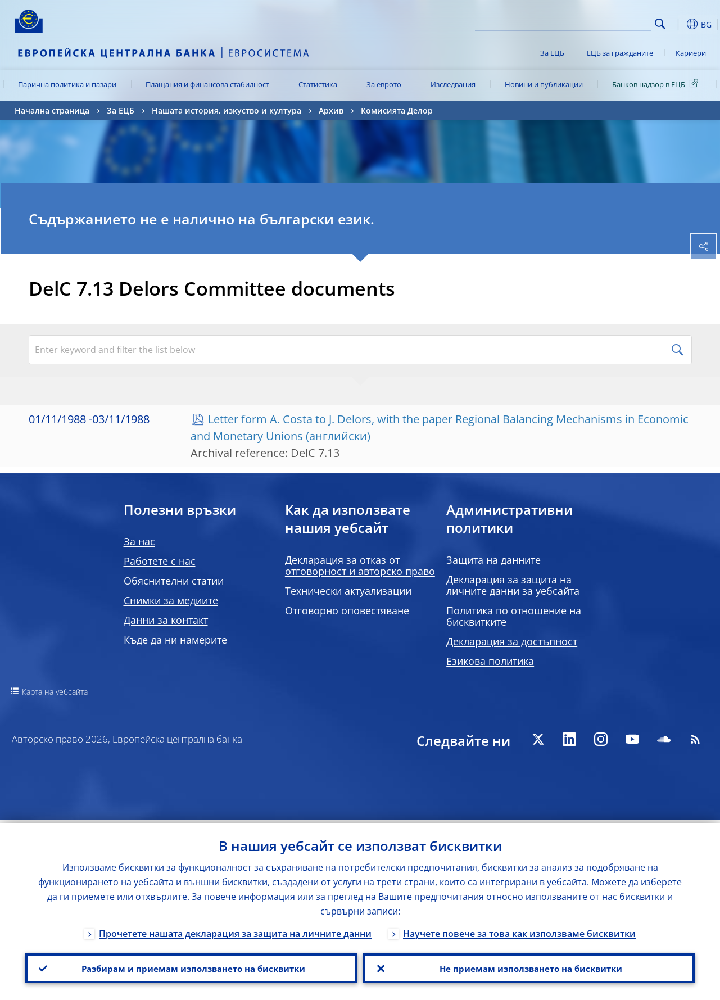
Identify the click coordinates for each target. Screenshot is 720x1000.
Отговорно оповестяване (347, 610)
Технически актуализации (348, 591)
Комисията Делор (397, 110)
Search (660, 24)
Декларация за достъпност (511, 641)
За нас (139, 541)
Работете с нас (160, 561)
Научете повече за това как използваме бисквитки (519, 931)
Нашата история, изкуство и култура (226, 110)
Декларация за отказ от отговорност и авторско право (360, 565)
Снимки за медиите (171, 600)
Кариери (691, 53)
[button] (678, 24)
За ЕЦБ (552, 53)
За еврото (383, 84)
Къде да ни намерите (175, 639)
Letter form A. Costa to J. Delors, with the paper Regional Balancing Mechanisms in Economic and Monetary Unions (440, 427)
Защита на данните (493, 560)
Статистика (317, 84)
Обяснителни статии (174, 580)
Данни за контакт (166, 620)
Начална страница (52, 110)
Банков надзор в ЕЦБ (657, 83)
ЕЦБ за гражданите (620, 53)
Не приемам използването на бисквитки (529, 967)
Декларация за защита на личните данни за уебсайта (512, 585)
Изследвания (453, 84)
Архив (331, 110)
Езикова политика (490, 661)
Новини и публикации (544, 84)
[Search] (594, 22)
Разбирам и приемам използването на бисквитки (191, 967)
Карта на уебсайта (55, 691)
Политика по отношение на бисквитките (513, 616)
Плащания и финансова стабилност (207, 84)
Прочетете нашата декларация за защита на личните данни (235, 931)
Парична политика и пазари (67, 84)
